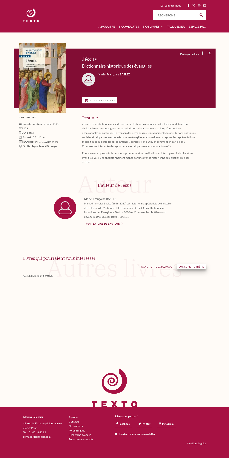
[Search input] (176, 15)
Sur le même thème (191, 266)
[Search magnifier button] (201, 15)
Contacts (74, 421)
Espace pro (197, 26)
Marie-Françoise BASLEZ (100, 199)
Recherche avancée (80, 434)
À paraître (107, 26)
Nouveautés (129, 26)
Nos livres (151, 26)
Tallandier (176, 26)
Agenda (73, 417)
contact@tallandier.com (37, 436)
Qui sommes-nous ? (171, 5)
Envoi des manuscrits (81, 439)
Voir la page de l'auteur (104, 223)
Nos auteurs (76, 426)
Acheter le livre (99, 100)
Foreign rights (77, 430)
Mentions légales (196, 443)
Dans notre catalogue (156, 266)
